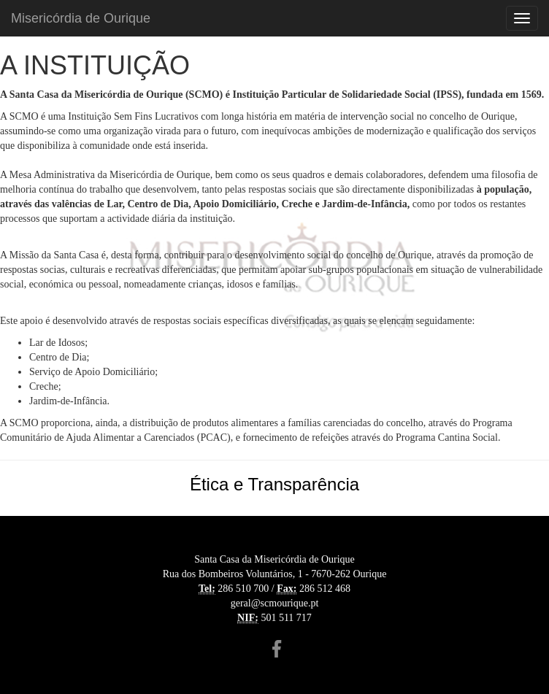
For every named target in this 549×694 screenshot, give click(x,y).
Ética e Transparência (274, 484)
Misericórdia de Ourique (80, 18)
